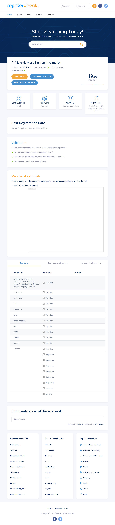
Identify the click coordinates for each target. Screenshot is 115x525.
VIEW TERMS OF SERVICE (24, 83)
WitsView (13, 450)
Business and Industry (90, 450)
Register (50, 15)
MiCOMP (13, 483)
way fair (48, 489)
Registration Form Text (91, 263)
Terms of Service (61, 509)
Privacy (49, 509)
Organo (47, 472)
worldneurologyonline (18, 489)
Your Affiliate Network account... (26, 185)
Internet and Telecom (89, 472)
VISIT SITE (19, 77)
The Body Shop (50, 483)
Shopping (85, 478)
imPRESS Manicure (17, 494)
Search (19, 15)
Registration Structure (58, 263)
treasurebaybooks (17, 461)
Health (84, 467)
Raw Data (24, 263)
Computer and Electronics (91, 456)
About (29, 15)
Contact (39, 15)
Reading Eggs (50, 467)
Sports (84, 483)
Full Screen (32, 188)
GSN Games (49, 450)
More (83, 494)
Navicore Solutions (17, 467)
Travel (84, 489)
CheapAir (48, 445)
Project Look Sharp (17, 456)
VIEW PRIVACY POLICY (41, 77)
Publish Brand (15, 445)
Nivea (47, 478)
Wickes (47, 461)
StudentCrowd (15, 478)
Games (84, 461)
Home (9, 15)
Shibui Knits (14, 472)
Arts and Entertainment (90, 445)
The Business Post (52, 494)
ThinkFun (48, 456)
